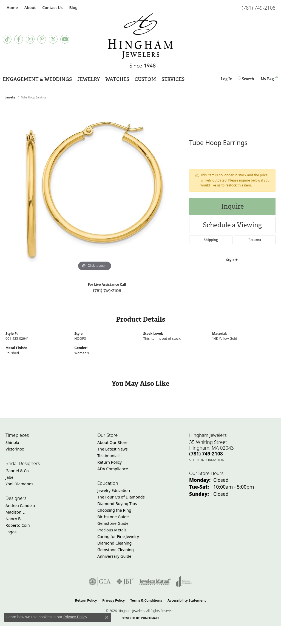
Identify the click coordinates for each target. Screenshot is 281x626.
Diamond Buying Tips (117, 503)
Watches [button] (117, 79)
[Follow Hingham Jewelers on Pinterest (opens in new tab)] (41, 39)
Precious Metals (111, 529)
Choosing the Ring (114, 510)
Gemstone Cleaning (115, 549)
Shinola (12, 442)
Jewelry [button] (88, 79)
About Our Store (112, 442)
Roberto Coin (17, 525)
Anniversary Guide (114, 556)
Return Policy (109, 462)
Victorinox (14, 449)
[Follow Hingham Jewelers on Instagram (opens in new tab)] (30, 39)
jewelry (10, 97)
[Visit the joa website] (184, 581)
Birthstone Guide (113, 516)
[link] (11, 7)
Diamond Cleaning (114, 543)
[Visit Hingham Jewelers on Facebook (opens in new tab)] (18, 39)
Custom (145, 79)
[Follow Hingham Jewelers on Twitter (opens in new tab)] (53, 39)
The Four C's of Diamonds (121, 497)
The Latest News (112, 449)
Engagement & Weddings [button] (37, 79)
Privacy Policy (113, 600)
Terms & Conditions (146, 600)
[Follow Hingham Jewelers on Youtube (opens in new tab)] (64, 39)
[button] (29, 7)
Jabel (10, 477)
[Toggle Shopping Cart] (269, 78)
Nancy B (13, 518)
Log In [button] (226, 80)
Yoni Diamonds (19, 483)
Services (173, 79)
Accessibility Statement (187, 600)
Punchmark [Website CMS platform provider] (150, 618)
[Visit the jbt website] (125, 581)
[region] (94, 190)
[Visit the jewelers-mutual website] (155, 581)
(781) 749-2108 (107, 290)
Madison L (14, 512)
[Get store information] (207, 460)
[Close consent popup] (106, 617)
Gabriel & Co (17, 470)
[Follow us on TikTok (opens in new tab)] (7, 39)
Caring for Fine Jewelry (118, 536)
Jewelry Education (113, 490)
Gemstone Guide (113, 523)
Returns (254, 240)
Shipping (211, 240)
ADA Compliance (112, 468)
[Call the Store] (206, 453)
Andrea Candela (20, 505)
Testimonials (108, 455)
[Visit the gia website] (100, 581)
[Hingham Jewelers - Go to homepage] (140, 40)
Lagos (10, 531)
